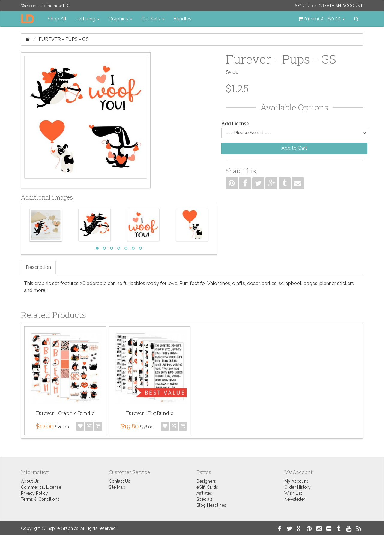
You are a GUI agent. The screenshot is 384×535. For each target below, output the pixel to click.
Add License (235, 124)
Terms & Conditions (40, 499)
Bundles (182, 19)
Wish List (293, 493)
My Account (296, 481)
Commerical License (41, 487)
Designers (206, 481)
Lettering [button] (87, 19)
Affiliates (204, 493)
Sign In (302, 5)
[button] (322, 18)
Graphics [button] (120, 19)
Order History (297, 487)
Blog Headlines (211, 505)
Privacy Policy (34, 493)
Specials (204, 499)
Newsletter (294, 499)
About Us (30, 481)
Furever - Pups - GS (64, 39)
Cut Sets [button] (152, 19)
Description (38, 267)
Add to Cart (294, 148)
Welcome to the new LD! (45, 5)
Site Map (117, 487)
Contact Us (119, 481)
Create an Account (341, 5)
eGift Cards (207, 487)
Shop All (57, 19)
